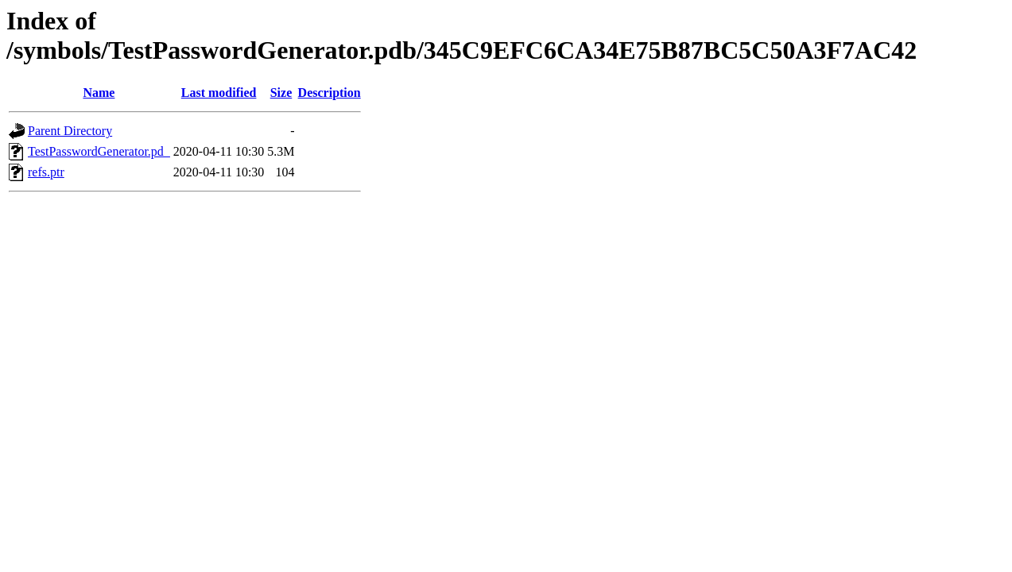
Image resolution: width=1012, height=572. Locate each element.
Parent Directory (70, 130)
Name (98, 92)
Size (281, 92)
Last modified (219, 92)
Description (329, 92)
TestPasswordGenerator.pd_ (99, 151)
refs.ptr (46, 172)
